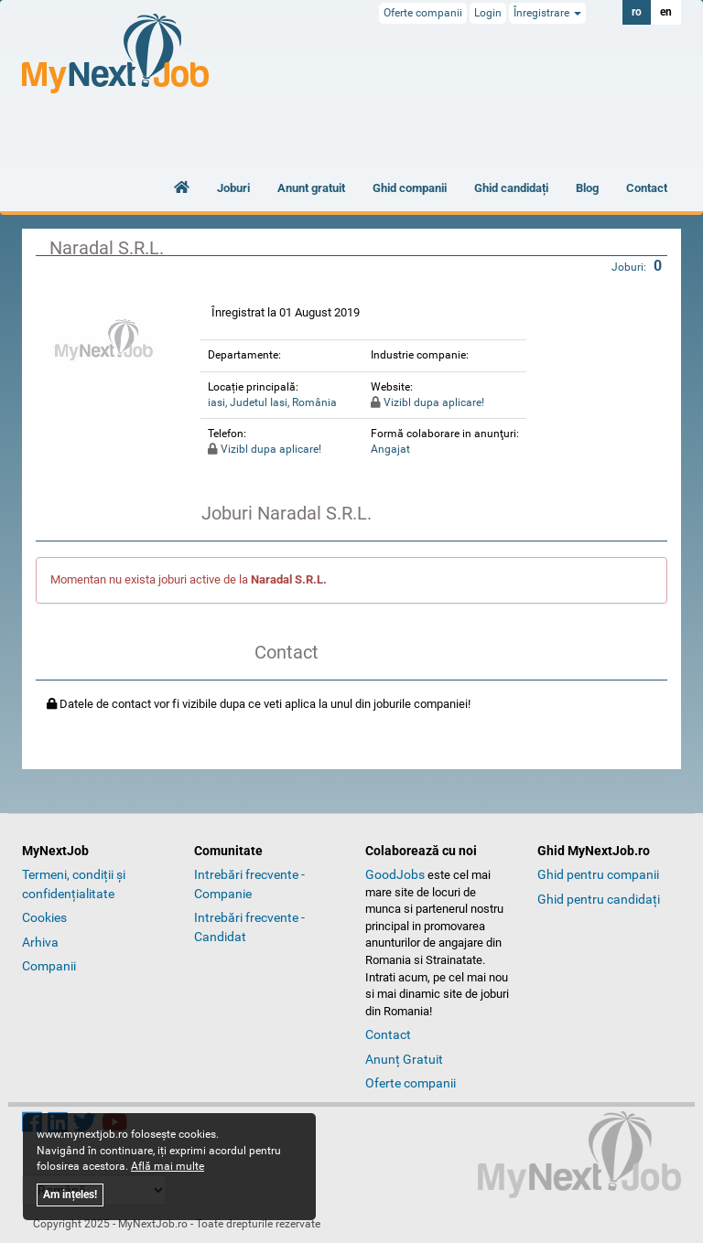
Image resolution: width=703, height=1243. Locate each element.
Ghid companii (410, 188)
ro (637, 11)
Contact (646, 188)
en (666, 11)
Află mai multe (167, 1166)
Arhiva (40, 942)
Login (488, 12)
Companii (49, 966)
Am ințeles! (70, 1194)
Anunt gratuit (311, 188)
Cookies (44, 917)
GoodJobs (395, 874)
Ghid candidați (511, 188)
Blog (587, 188)
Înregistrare (547, 12)
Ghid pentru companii (598, 874)
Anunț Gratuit (404, 1059)
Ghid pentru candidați (598, 899)
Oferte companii (423, 12)
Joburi (233, 188)
